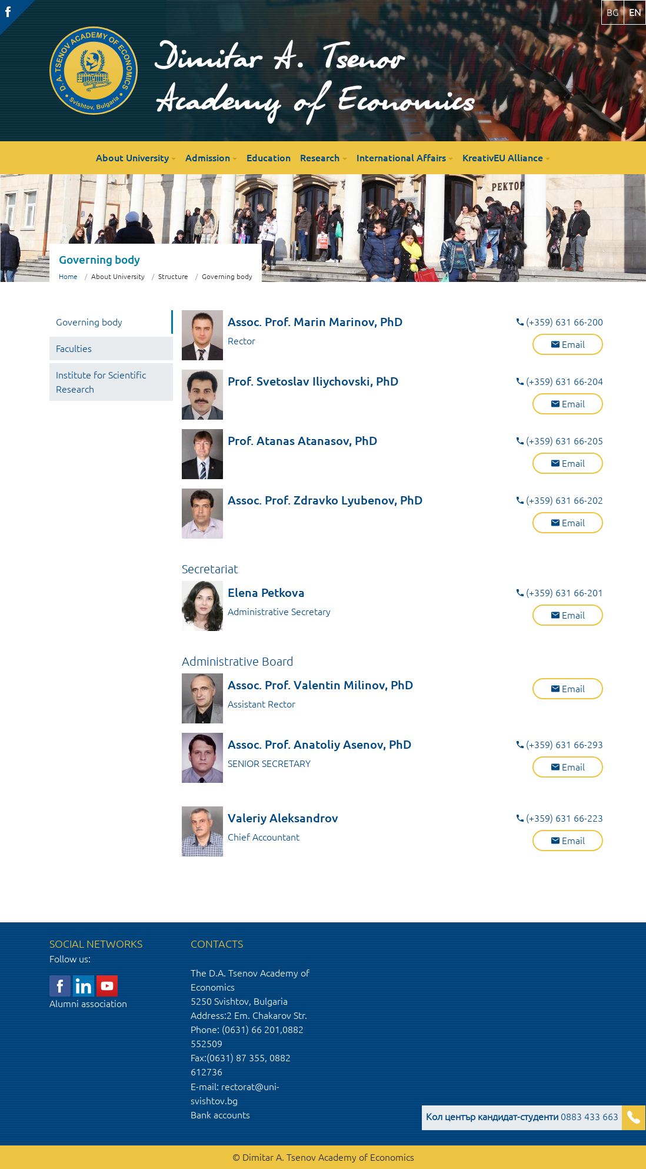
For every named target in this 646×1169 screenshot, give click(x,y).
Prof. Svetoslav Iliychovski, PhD (313, 381)
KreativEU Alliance (502, 157)
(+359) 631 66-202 (560, 500)
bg (613, 12)
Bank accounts (220, 1115)
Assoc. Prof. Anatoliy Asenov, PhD (320, 744)
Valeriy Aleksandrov (283, 818)
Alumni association (88, 1003)
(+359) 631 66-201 (560, 592)
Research (319, 157)
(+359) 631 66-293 (560, 744)
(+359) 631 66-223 (560, 818)
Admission (207, 157)
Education (269, 157)
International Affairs (401, 157)
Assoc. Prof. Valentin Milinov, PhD (321, 685)
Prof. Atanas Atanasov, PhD (303, 440)
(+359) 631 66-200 (560, 322)
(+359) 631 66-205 (560, 441)
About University (132, 157)
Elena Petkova (266, 592)
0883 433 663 (522, 1116)
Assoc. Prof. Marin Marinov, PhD (315, 321)
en (635, 12)
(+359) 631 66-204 (560, 381)
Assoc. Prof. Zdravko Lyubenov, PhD (325, 500)
